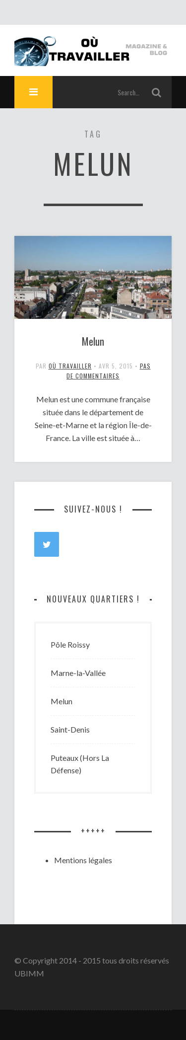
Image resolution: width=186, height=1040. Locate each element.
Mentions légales (83, 860)
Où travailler (70, 366)
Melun (93, 341)
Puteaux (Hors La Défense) (80, 764)
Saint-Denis (70, 729)
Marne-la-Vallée (78, 672)
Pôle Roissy (70, 644)
